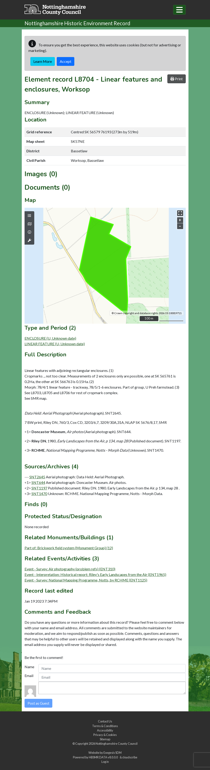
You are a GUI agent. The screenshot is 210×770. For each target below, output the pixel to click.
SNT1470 (39, 493)
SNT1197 (39, 488)
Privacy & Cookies (105, 735)
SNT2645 (37, 477)
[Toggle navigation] (179, 10)
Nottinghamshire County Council (117, 743)
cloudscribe (129, 757)
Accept (65, 61)
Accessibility (105, 730)
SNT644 (38, 482)
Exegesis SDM (112, 752)
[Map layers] (29, 215)
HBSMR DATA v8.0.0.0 (104, 757)
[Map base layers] (29, 224)
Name (29, 667)
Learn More (42, 61)
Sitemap (105, 739)
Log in (105, 762)
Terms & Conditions (105, 726)
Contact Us (105, 721)
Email (29, 675)
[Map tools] (29, 240)
